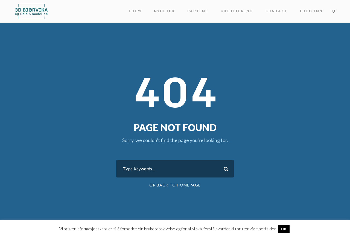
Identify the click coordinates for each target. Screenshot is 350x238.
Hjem (135, 11)
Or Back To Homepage (175, 185)
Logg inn (311, 11)
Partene (197, 11)
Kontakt (276, 11)
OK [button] (283, 229)
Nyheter (164, 11)
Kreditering (237, 11)
